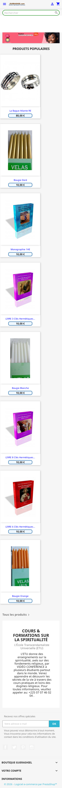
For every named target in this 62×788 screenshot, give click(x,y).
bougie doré (20, 180)
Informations (12, 779)
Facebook (5, 747)
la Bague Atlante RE (20, 110)
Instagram (31, 747)
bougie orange (20, 595)
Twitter (14, 747)
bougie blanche (20, 388)
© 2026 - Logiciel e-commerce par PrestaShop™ (30, 784)
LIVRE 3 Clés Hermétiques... (20, 318)
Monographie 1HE (20, 249)
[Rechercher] (31, 13)
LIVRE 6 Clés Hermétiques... (20, 526)
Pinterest (23, 747)
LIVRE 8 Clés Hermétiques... (20, 457)
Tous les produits (16, 615)
